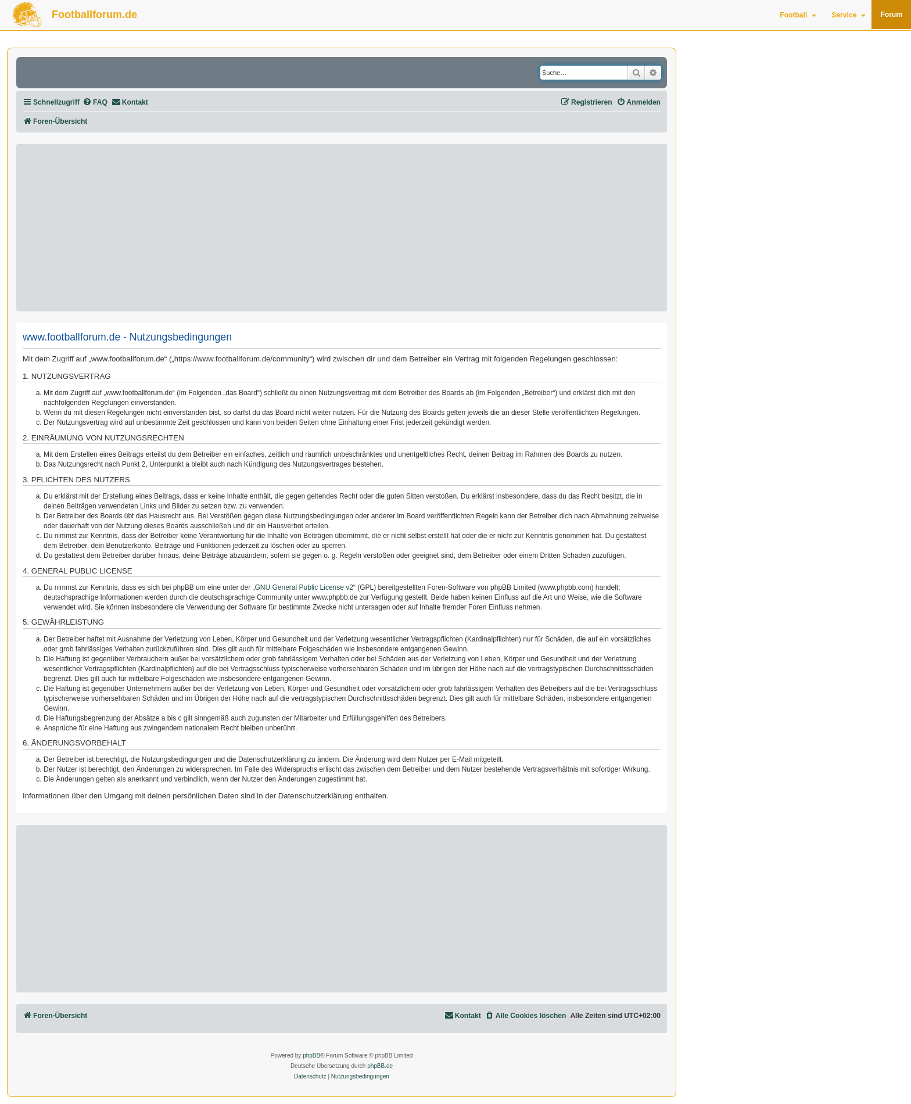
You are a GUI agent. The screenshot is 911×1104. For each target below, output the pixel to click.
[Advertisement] (342, 227)
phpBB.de (380, 1066)
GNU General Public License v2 (304, 587)
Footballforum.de (94, 14)
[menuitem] (95, 102)
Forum (891, 14)
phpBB (311, 1055)
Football (798, 15)
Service (848, 15)
